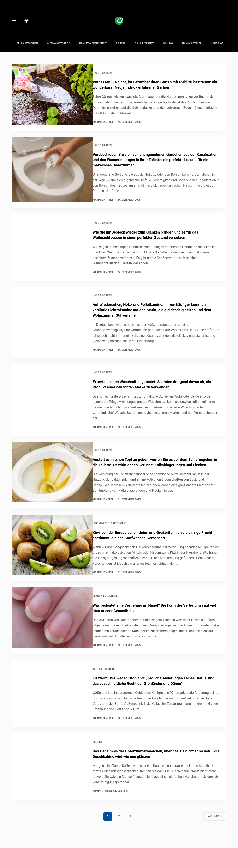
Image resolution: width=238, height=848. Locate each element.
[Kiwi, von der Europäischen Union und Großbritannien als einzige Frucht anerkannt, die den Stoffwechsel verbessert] (52, 552)
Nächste (214, 824)
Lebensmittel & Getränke (115, 524)
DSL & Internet (144, 43)
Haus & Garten (220, 43)
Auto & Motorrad (58, 43)
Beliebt (120, 43)
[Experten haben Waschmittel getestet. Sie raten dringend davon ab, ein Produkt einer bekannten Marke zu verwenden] (52, 398)
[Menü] (14, 21)
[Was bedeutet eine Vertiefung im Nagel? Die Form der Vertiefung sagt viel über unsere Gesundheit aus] (52, 627)
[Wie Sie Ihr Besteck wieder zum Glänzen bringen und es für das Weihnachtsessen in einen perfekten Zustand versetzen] (52, 246)
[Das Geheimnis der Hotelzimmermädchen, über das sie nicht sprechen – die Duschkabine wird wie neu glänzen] (52, 775)
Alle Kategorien (27, 43)
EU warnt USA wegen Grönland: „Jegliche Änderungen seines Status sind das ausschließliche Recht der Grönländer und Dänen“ (155, 688)
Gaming (168, 43)
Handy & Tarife (191, 43)
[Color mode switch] (26, 21)
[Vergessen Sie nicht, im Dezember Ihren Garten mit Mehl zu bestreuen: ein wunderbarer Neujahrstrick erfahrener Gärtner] (52, 97)
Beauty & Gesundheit (93, 43)
